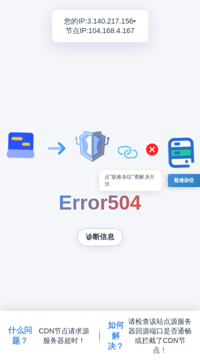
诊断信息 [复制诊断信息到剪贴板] (100, 237)
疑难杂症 (184, 180)
